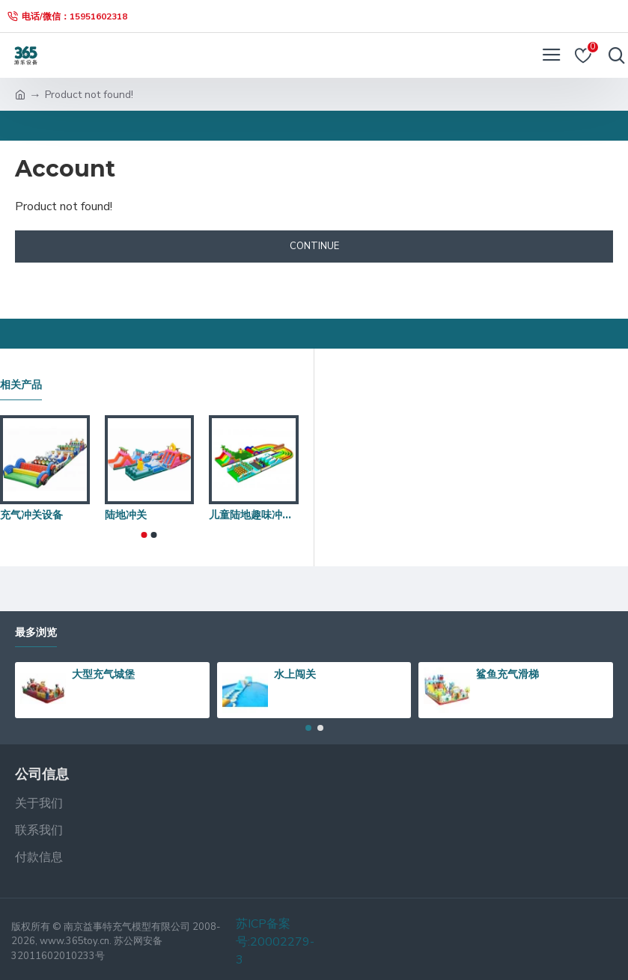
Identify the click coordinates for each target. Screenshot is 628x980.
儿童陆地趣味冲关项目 (254, 514)
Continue (314, 246)
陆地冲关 (126, 514)
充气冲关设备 (31, 514)
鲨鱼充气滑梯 (507, 674)
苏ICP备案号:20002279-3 (275, 942)
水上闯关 (295, 674)
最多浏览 (36, 632)
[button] (144, 535)
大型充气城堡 (103, 674)
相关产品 (21, 385)
